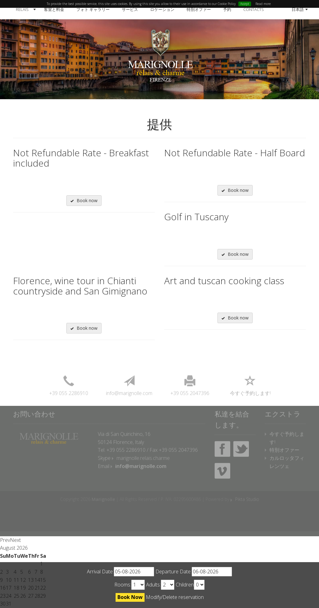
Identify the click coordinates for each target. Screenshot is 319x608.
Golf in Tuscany (196, 216)
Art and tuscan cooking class (224, 280)
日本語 (298, 9)
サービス (130, 9)
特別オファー (199, 9)
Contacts (253, 9)
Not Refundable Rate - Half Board (234, 152)
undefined (138, 585)
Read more (263, 4)
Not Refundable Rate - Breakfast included (81, 157)
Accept (244, 4)
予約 (227, 9)
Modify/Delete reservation (175, 597)
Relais (22, 9)
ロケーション (162, 9)
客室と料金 (54, 9)
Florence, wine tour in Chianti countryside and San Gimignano (80, 285)
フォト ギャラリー (93, 9)
